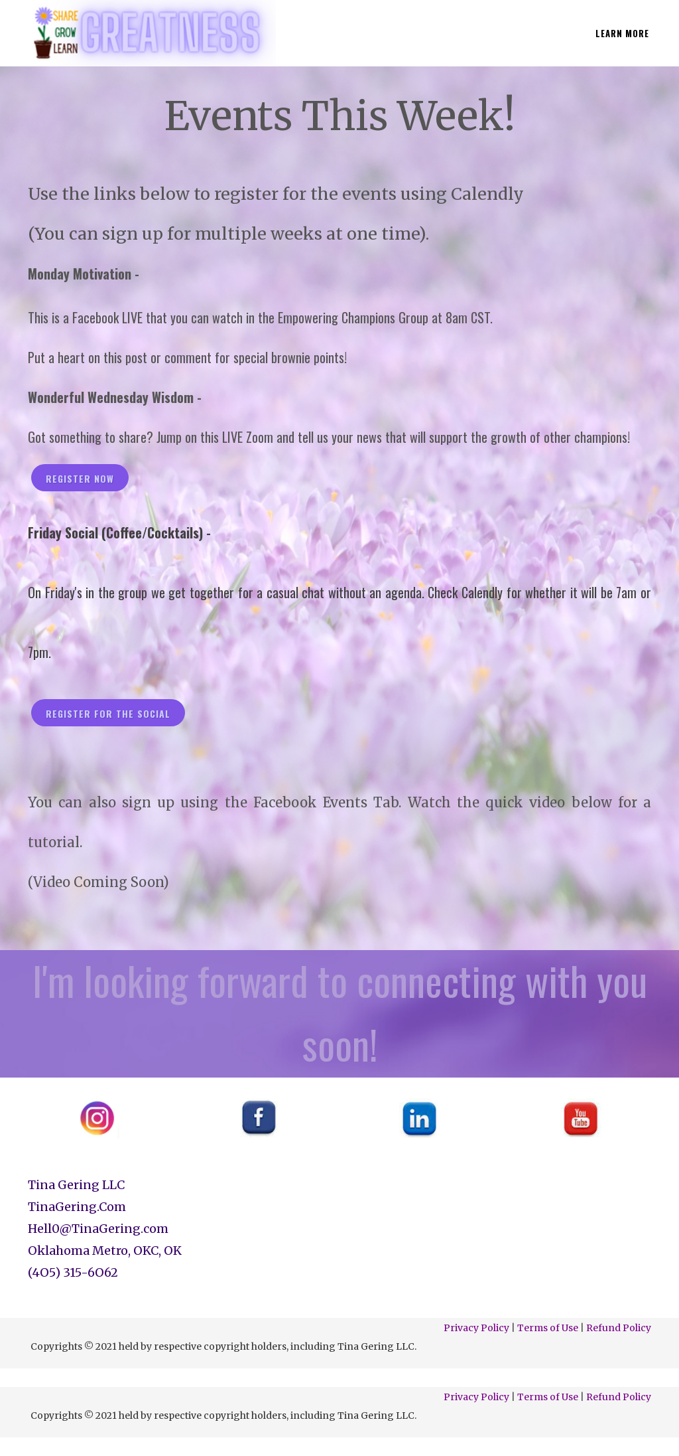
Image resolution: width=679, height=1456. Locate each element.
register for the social (108, 713)
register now (80, 478)
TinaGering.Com (77, 1206)
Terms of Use (547, 1328)
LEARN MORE (622, 33)
